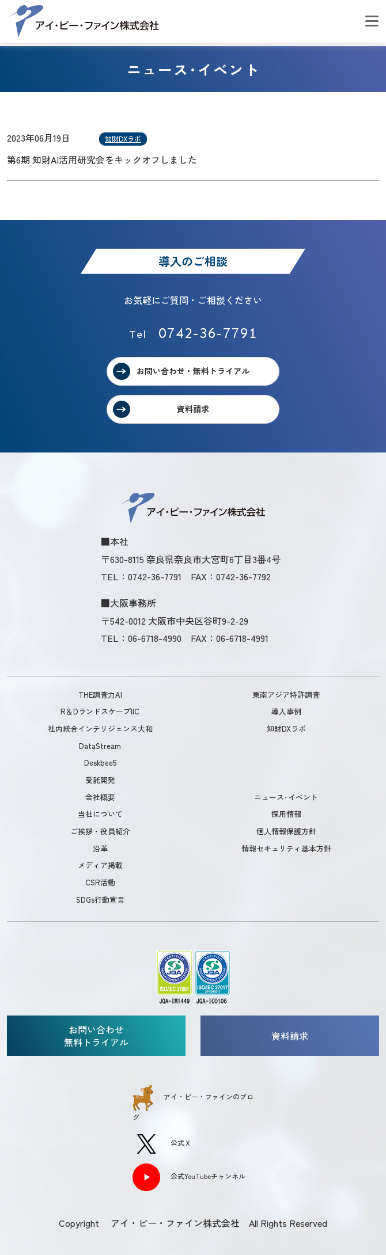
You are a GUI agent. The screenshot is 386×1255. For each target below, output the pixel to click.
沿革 (100, 848)
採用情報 (286, 813)
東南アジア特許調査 (286, 694)
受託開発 (100, 779)
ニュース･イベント (286, 797)
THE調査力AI (100, 694)
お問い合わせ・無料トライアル (193, 371)
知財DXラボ (123, 138)
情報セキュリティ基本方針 (286, 848)
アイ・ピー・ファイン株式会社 (83, 21)
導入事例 (286, 711)
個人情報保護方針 (286, 831)
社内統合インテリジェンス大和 (100, 728)
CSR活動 (100, 882)
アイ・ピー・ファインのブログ (193, 1103)
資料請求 (193, 408)
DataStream (100, 745)
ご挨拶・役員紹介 (100, 831)
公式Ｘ (162, 1144)
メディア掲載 (100, 865)
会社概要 (100, 797)
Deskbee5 (100, 762)
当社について (100, 813)
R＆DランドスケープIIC (99, 711)
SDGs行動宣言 (100, 899)
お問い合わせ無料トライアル (96, 1035)
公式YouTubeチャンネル (189, 1177)
